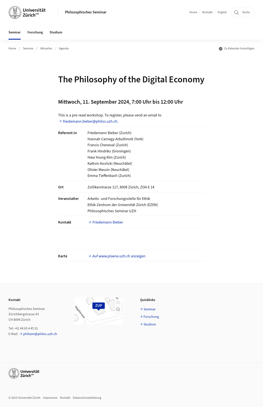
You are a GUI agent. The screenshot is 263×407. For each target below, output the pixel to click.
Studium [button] (56, 32)
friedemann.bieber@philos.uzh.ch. (90, 121)
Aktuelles (46, 48)
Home (193, 12)
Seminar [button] (15, 32)
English (222, 12)
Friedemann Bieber (107, 222)
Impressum (50, 398)
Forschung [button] (35, 32)
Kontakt (207, 12)
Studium (150, 324)
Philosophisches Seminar (85, 12)
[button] (118, 302)
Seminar (28, 48)
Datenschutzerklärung (87, 398)
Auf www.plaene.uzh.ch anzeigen (118, 256)
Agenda (64, 48)
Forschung (151, 316)
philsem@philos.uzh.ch (40, 334)
